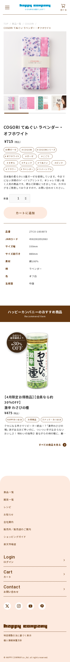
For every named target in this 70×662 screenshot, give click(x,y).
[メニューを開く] (7, 7)
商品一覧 (16, 23)
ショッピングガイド (15, 536)
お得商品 (32, 419)
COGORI (29, 23)
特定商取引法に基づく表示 (17, 635)
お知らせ (9, 514)
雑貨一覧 (9, 499)
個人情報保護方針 (13, 640)
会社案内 (9, 522)
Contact (12, 586)
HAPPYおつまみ (14, 419)
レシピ (7, 507)
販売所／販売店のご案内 (17, 529)
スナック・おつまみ (51, 419)
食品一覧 (9, 492)
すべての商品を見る (50, 444)
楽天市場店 (10, 544)
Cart (8, 572)
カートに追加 (25, 213)
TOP (6, 23)
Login (9, 557)
